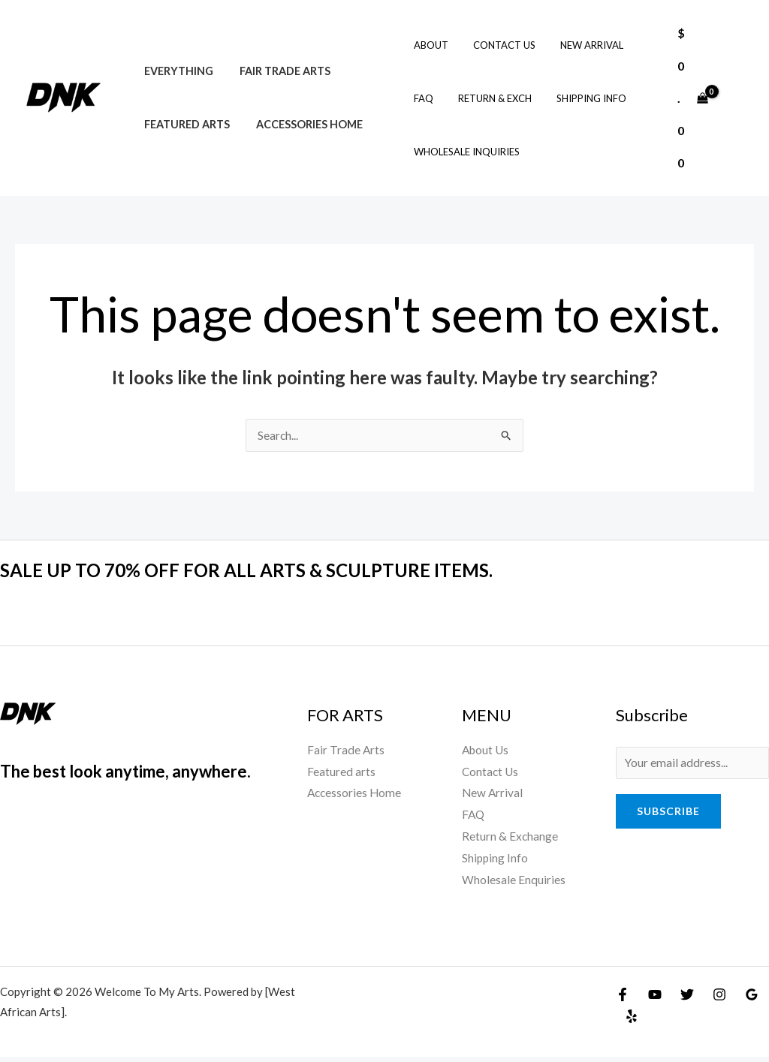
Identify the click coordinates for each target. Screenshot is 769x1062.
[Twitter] (687, 999)
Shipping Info (579, 98)
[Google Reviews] (751, 999)
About (429, 45)
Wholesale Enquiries (513, 884)
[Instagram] (719, 999)
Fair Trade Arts (278, 71)
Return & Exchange (510, 840)
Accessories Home (302, 124)
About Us (486, 751)
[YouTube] (655, 999)
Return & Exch (488, 98)
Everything (176, 71)
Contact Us (497, 45)
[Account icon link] (736, 97)
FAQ (422, 98)
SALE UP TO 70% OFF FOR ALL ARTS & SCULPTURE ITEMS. (263, 570)
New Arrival (579, 45)
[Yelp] (631, 1021)
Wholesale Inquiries (465, 152)
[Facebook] (622, 999)
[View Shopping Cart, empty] (692, 98)
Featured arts (185, 124)
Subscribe (668, 813)
